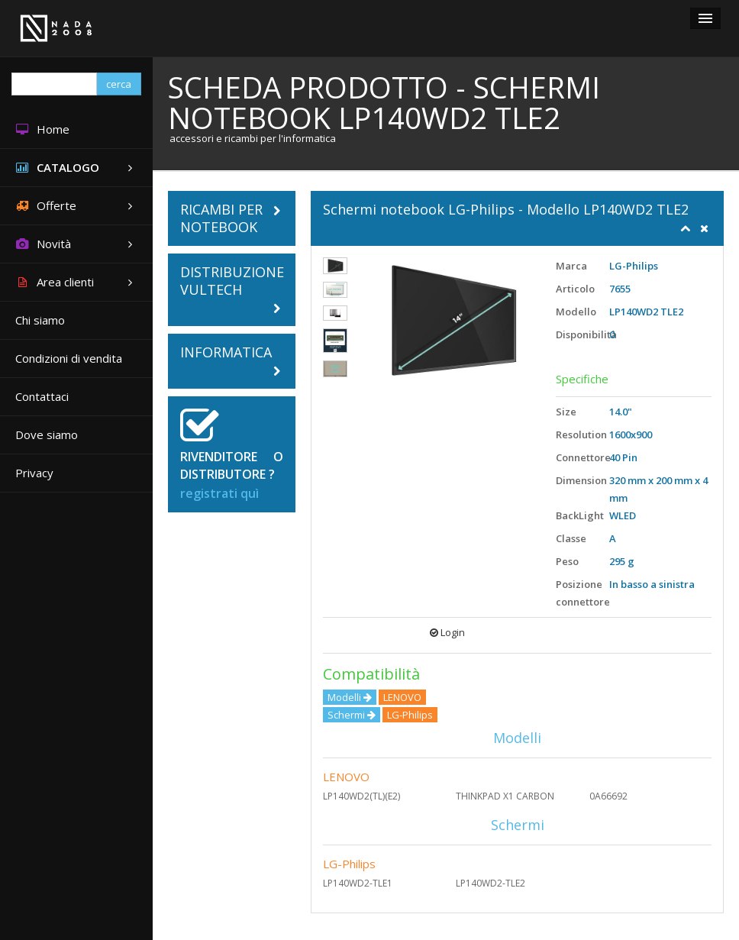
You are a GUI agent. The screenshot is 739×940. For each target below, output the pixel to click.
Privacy (34, 472)
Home (42, 129)
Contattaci (42, 396)
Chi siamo (40, 320)
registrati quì (219, 493)
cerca (118, 84)
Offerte (76, 205)
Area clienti (76, 282)
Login (447, 632)
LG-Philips (349, 863)
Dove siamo (46, 434)
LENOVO (346, 776)
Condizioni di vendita (68, 358)
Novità (76, 244)
